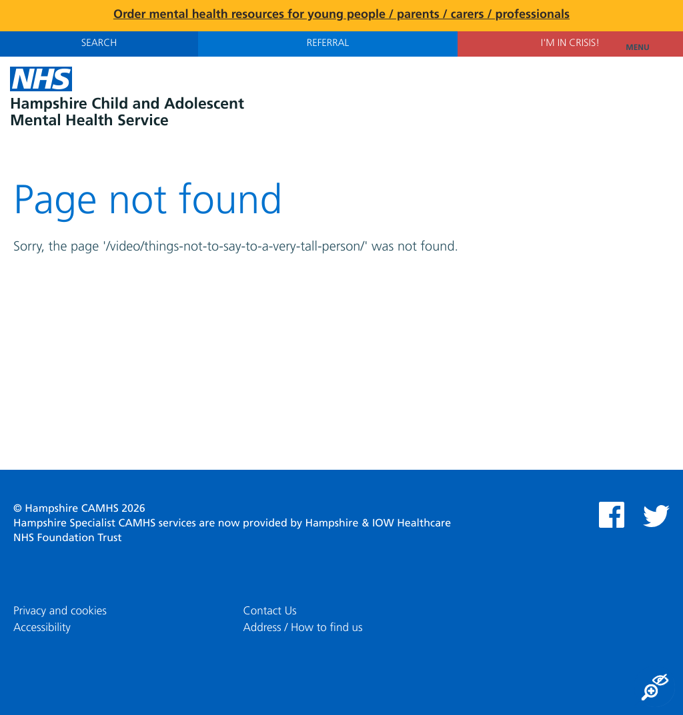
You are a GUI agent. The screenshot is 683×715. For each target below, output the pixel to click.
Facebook (611, 515)
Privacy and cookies (60, 611)
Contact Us (269, 611)
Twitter (656, 516)
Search (99, 44)
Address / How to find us (302, 628)
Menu (649, 48)
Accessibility (42, 628)
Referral (328, 44)
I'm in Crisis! (570, 44)
